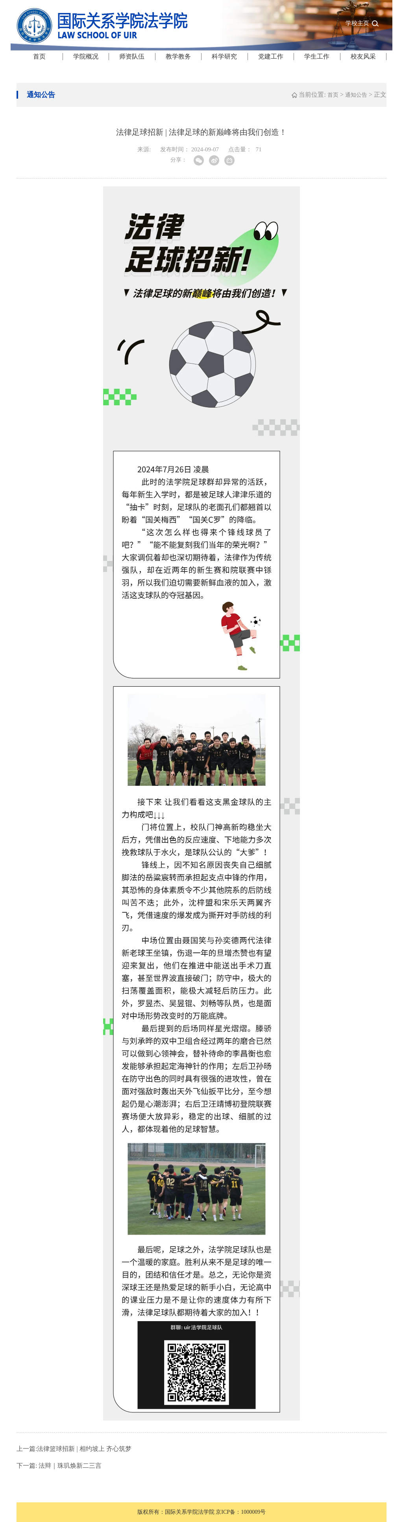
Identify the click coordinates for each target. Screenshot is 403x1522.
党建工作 (270, 56)
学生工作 (316, 56)
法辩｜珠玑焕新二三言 (59, 1465)
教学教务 (178, 56)
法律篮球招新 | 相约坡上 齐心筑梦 (74, 1448)
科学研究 (224, 56)
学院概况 (85, 56)
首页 (39, 56)
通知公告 (356, 95)
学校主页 (357, 23)
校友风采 (363, 56)
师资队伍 (131, 56)
